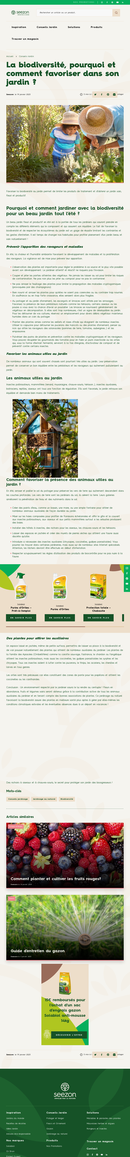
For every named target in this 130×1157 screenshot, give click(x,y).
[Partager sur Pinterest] (108, 94)
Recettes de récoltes (16, 1124)
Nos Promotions (54, 1146)
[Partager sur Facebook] (102, 94)
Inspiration (19, 27)
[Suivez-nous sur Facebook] (107, 2)
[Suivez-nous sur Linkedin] (123, 2)
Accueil (10, 56)
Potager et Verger (15, 826)
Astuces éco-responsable (18, 1134)
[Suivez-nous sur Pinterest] (112, 2)
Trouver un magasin (25, 39)
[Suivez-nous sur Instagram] (102, 2)
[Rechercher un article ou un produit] (74, 12)
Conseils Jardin (47, 27)
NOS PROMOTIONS (83, 2)
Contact (92, 1149)
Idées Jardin (12, 1129)
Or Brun (10, 1151)
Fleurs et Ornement (56, 1124)
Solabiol (10, 1146)
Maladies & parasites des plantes (104, 1118)
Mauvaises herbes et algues (101, 1124)
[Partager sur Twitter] (95, 94)
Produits (96, 27)
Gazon (11, 898)
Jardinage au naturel (57, 1134)
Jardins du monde (15, 1118)
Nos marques (15, 1141)
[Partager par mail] (114, 94)
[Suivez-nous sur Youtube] (117, 2)
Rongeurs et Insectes (97, 1129)
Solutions (74, 27)
